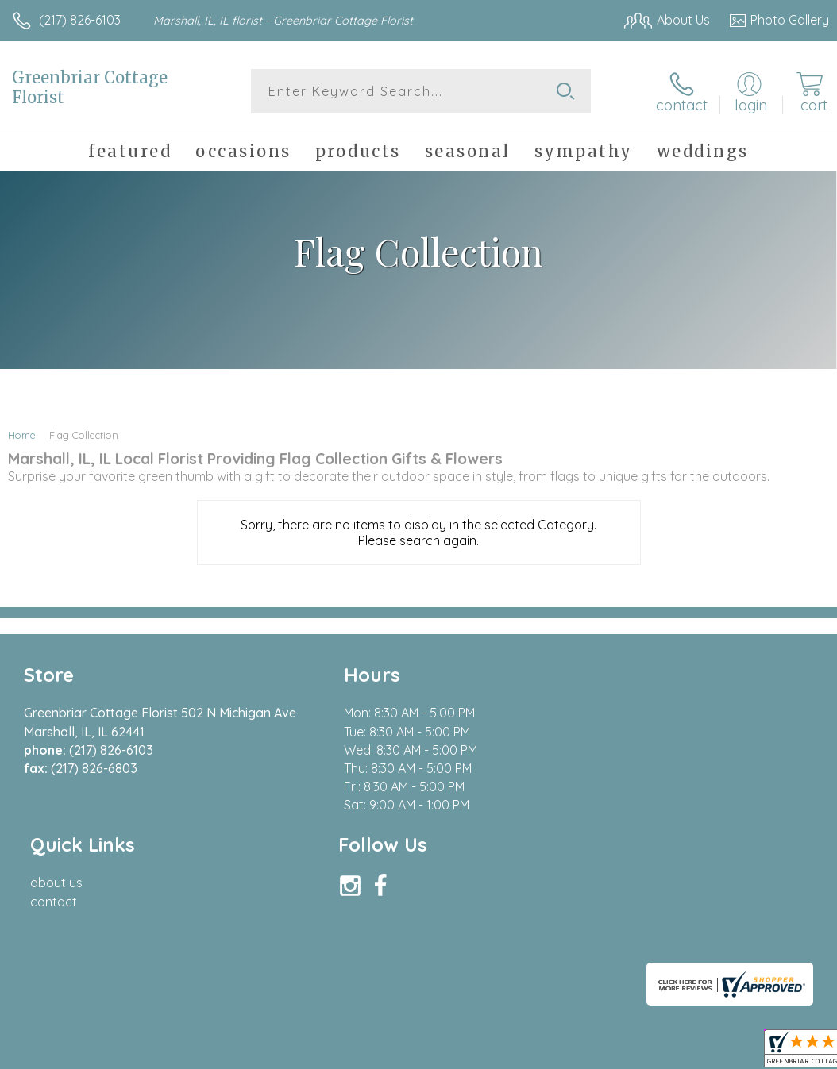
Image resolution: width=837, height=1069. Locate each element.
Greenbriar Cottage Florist (90, 87)
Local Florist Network (672, 939)
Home (22, 435)
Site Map (770, 939)
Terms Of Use (465, 939)
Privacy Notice (559, 939)
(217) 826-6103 (80, 20)
